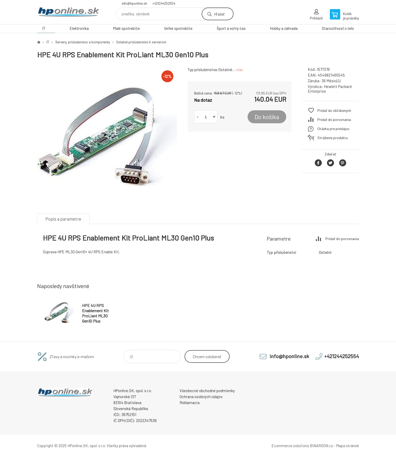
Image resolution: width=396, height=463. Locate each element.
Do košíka (267, 116)
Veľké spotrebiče (178, 28)
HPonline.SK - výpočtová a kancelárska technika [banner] (68, 12)
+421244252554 (163, 3)
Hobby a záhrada (284, 28)
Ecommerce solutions (290, 445)
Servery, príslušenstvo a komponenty (82, 42)
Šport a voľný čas (231, 28)
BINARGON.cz (321, 445)
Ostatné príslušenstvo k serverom (141, 42)
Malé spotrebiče (126, 28)
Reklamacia (190, 402)
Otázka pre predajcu (333, 128)
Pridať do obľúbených (334, 110)
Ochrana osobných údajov (201, 396)
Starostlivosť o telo (338, 28)
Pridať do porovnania (334, 119)
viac (239, 69)
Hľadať (219, 13)
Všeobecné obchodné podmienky (207, 390)
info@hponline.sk (134, 3)
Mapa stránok (347, 445)
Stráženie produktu (332, 137)
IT (43, 28)
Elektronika (79, 28)
